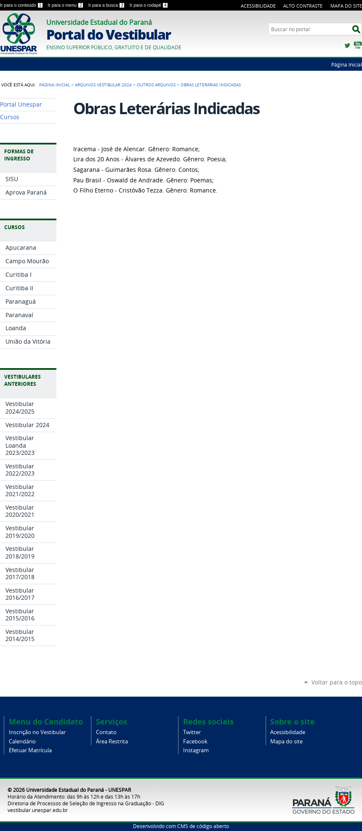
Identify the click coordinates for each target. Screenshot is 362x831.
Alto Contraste (302, 6)
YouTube (358, 45)
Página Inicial (346, 64)
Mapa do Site (346, 6)
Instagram (196, 750)
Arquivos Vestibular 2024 (103, 85)
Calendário (22, 741)
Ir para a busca (107, 5)
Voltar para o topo (336, 682)
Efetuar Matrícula (30, 750)
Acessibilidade (258, 6)
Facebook (195, 741)
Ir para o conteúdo (22, 5)
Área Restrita (112, 741)
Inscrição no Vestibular (37, 732)
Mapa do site (286, 741)
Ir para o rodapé (149, 5)
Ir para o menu (66, 5)
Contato (106, 732)
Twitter (347, 45)
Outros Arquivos (156, 85)
